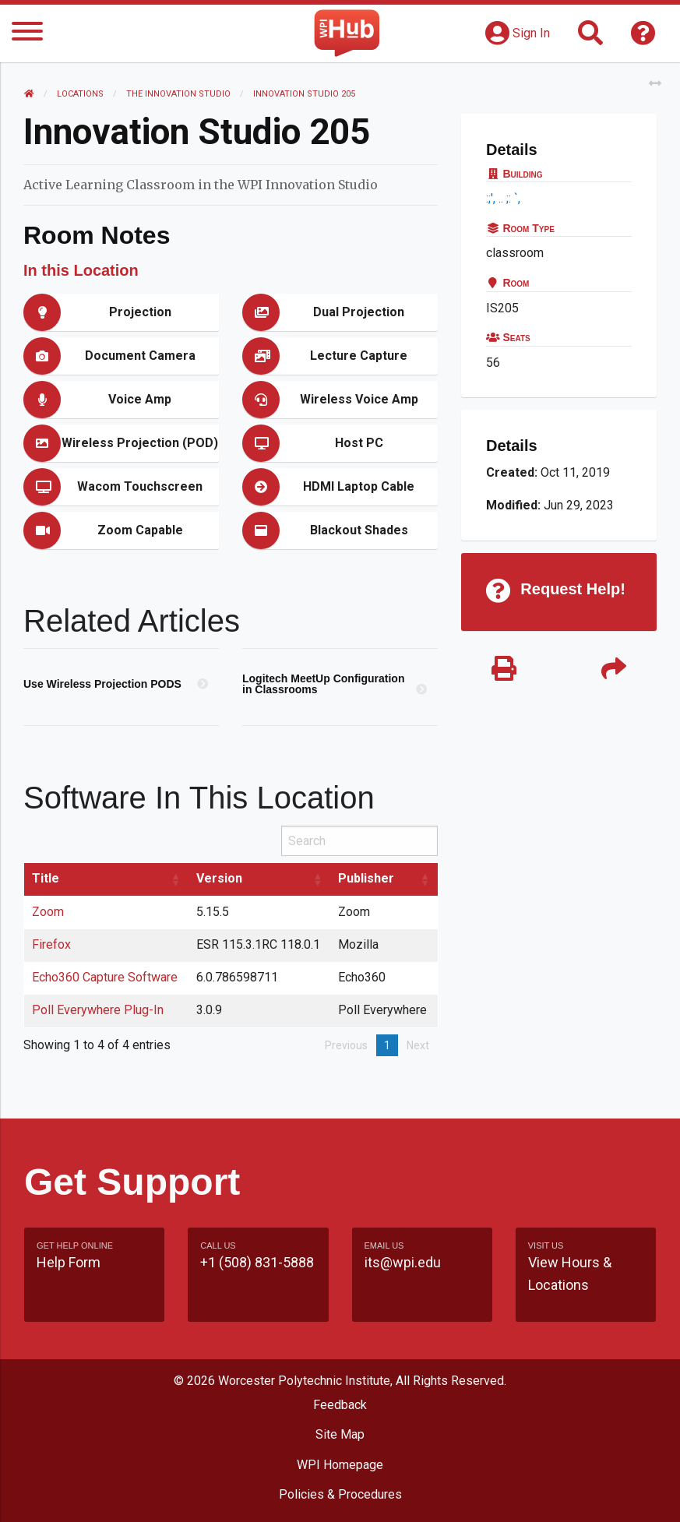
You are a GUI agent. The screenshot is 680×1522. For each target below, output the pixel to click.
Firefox (51, 944)
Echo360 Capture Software (105, 977)
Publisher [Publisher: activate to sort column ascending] (366, 878)
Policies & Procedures (340, 1494)
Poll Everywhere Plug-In (98, 1009)
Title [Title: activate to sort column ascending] (45, 878)
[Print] (504, 669)
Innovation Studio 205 (304, 94)
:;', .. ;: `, (504, 198)
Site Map (340, 1434)
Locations (80, 94)
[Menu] (27, 34)
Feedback (340, 1404)
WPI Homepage (340, 1464)
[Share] (614, 669)
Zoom (48, 911)
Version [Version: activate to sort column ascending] (219, 878)
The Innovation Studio (178, 94)
